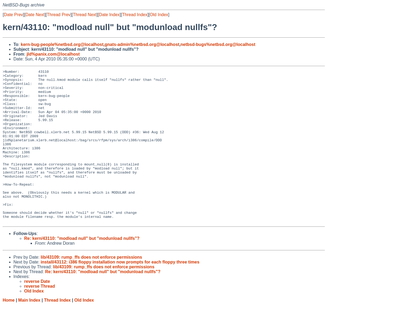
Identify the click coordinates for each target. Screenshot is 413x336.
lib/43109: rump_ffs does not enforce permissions (91, 288)
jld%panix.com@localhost (53, 54)
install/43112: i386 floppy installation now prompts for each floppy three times (120, 292)
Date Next (34, 14)
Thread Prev (59, 14)
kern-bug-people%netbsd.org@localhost (62, 44)
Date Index (109, 14)
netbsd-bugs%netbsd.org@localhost (217, 44)
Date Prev (13, 14)
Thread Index (134, 14)
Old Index (159, 14)
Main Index (29, 330)
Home (9, 330)
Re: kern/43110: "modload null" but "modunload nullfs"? (81, 269)
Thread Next (84, 14)
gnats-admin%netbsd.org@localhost (142, 44)
